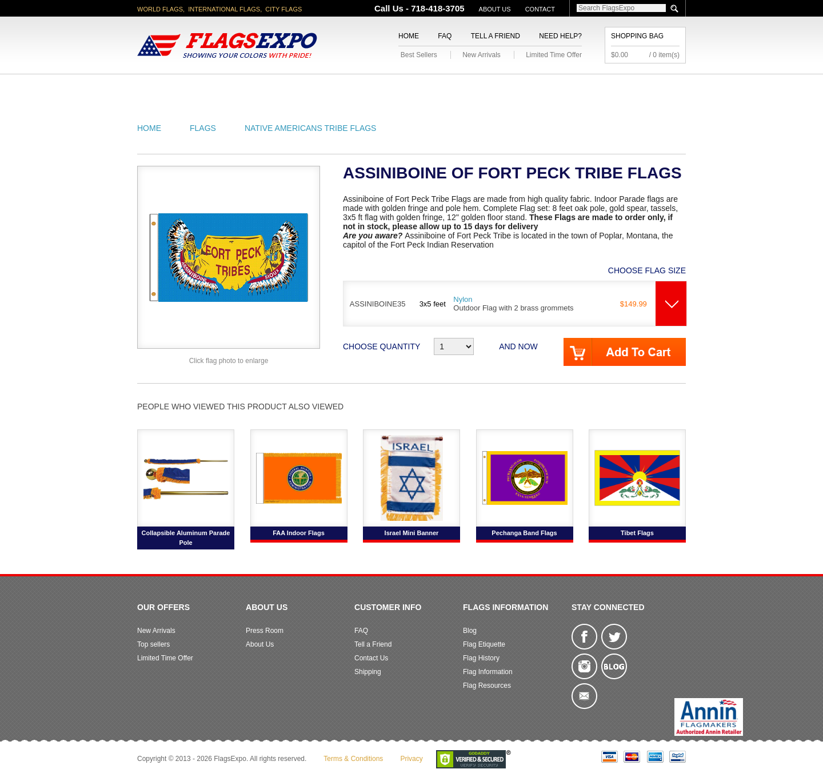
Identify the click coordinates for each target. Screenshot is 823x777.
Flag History (481, 658)
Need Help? (560, 36)
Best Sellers (419, 55)
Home (408, 36)
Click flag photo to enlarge (229, 361)
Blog (470, 631)
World (291, 88)
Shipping (367, 672)
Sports (532, 88)
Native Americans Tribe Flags (311, 128)
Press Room (264, 631)
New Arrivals (481, 55)
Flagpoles (471, 88)
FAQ (445, 36)
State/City (233, 88)
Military (344, 88)
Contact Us (371, 658)
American (169, 88)
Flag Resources (487, 686)
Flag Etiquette (484, 644)
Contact (540, 9)
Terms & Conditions (353, 759)
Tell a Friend (495, 36)
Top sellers (153, 644)
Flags (582, 88)
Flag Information (488, 672)
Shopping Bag (637, 36)
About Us (495, 9)
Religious (405, 88)
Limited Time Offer (554, 55)
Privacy (411, 759)
